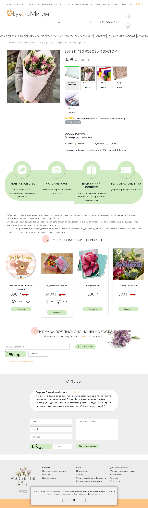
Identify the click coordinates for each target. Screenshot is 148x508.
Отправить (85, 347)
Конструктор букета (79, 36)
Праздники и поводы (121, 36)
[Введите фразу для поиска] (69, 22)
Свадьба (142, 36)
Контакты (127, 4)
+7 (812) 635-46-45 (109, 22)
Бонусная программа (107, 4)
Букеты (15, 36)
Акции (4, 36)
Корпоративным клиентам (78, 4)
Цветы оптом (49, 478)
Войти (139, 4)
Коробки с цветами (33, 36)
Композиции (56, 36)
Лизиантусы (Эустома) (42, 42)
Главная (12, 42)
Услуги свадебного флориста (45, 4)
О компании (116, 475)
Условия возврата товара (123, 471)
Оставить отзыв (87, 446)
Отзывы (114, 478)
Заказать (21, 309)
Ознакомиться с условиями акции (19, 362)
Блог (78, 468)
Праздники (81, 471)
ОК (74, 500)
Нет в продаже (73, 122)
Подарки (100, 36)
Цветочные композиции (54, 471)
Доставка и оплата (15, 4)
